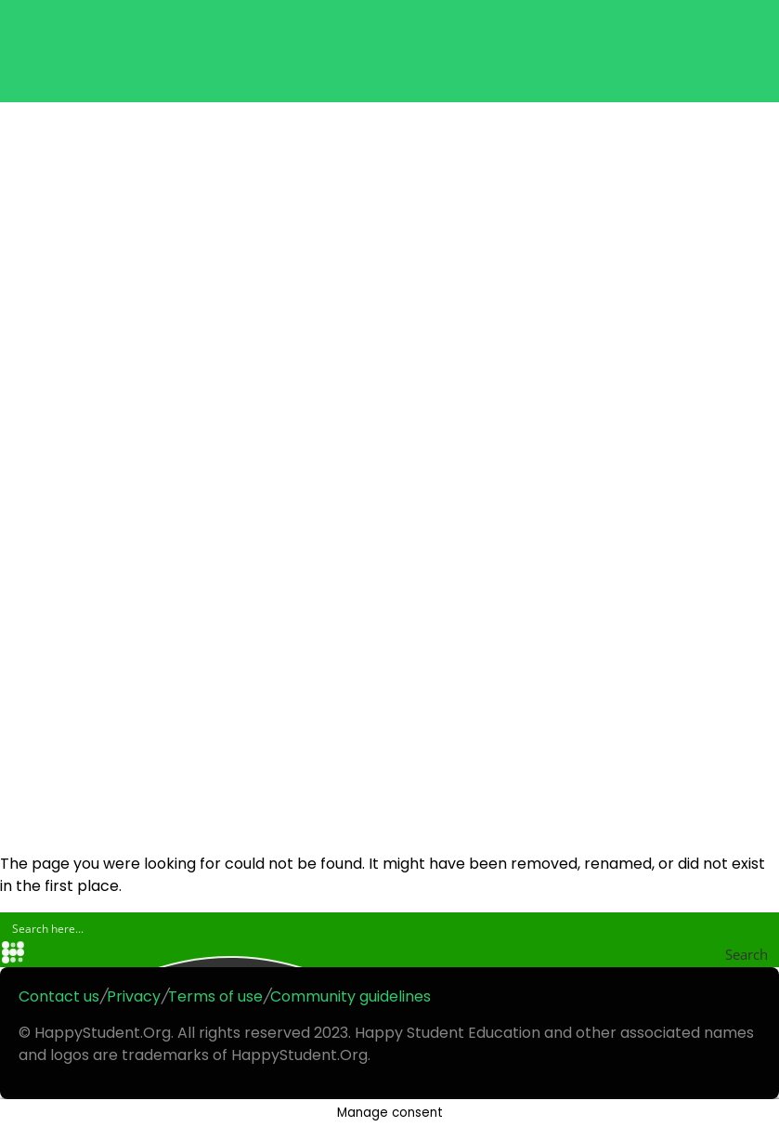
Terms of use (215, 996)
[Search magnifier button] (764, 954)
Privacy (134, 996)
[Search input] (390, 927)
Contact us (59, 996)
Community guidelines (350, 996)
